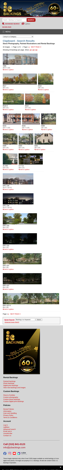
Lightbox (27, 24)
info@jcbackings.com (14, 447)
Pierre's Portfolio (9, 395)
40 (33, 50)
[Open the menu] (31, 31)
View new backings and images (14, 387)
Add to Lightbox (8, 69)
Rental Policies (8, 409)
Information (7, 411)
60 (36, 50)
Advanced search (9, 429)
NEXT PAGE (36, 47)
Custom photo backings (11, 399)
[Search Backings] (14, 20)
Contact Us (7, 435)
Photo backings (8, 383)
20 (30, 50)
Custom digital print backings (13, 401)
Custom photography (10, 397)
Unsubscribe (7, 433)
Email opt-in (7, 431)
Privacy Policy (8, 415)
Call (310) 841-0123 (14, 444)
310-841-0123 (6, 27)
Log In (5, 425)
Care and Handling (10, 413)
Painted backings (9, 381)
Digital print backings (10, 385)
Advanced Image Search (12, 322)
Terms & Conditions (10, 417)
